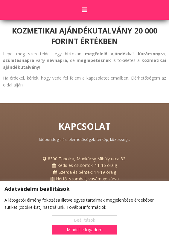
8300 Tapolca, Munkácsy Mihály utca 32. (87, 159)
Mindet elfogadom (85, 229)
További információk (86, 207)
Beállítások (84, 220)
